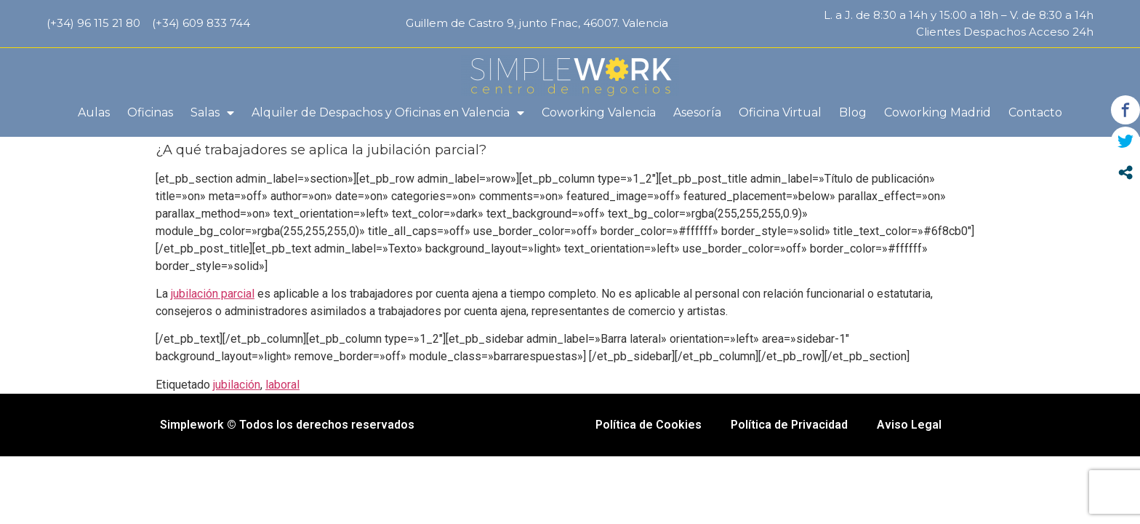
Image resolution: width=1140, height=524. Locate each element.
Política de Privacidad (789, 425)
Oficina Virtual (780, 112)
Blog (853, 112)
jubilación (236, 385)
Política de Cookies (648, 425)
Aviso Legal (909, 425)
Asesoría (697, 112)
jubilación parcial (212, 294)
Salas (212, 113)
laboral (282, 385)
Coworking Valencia (599, 112)
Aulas (94, 112)
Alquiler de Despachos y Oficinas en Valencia (388, 113)
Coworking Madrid (937, 112)
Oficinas (150, 112)
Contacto (1035, 112)
